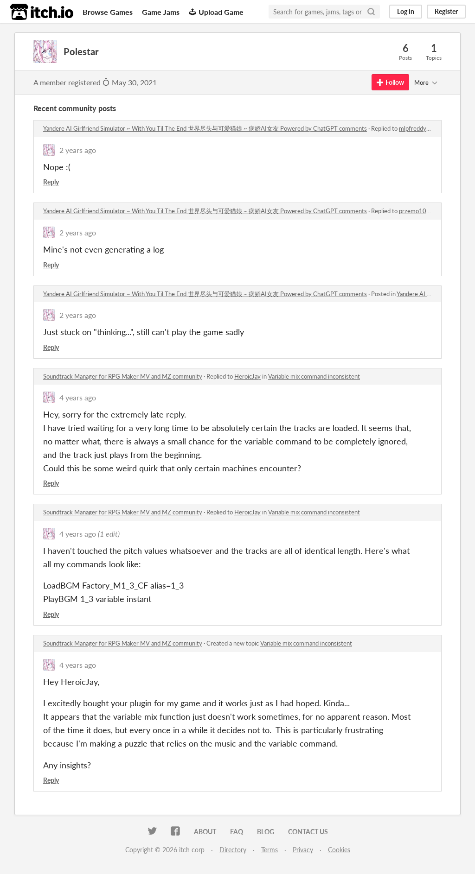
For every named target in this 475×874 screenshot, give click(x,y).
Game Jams (161, 11)
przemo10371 (418, 211)
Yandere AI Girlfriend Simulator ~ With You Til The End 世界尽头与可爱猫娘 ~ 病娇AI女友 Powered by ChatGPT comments (205, 128)
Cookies (339, 850)
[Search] (371, 12)
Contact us (308, 832)
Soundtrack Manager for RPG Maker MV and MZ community (122, 376)
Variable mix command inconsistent (314, 376)
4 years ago (77, 397)
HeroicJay (247, 376)
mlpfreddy (412, 128)
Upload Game (216, 11)
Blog (265, 832)
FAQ (236, 832)
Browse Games (108, 11)
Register (446, 11)
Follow (390, 82)
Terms (269, 850)
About (205, 832)
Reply (51, 182)
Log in (405, 11)
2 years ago (77, 150)
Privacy (303, 850)
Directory (232, 850)
